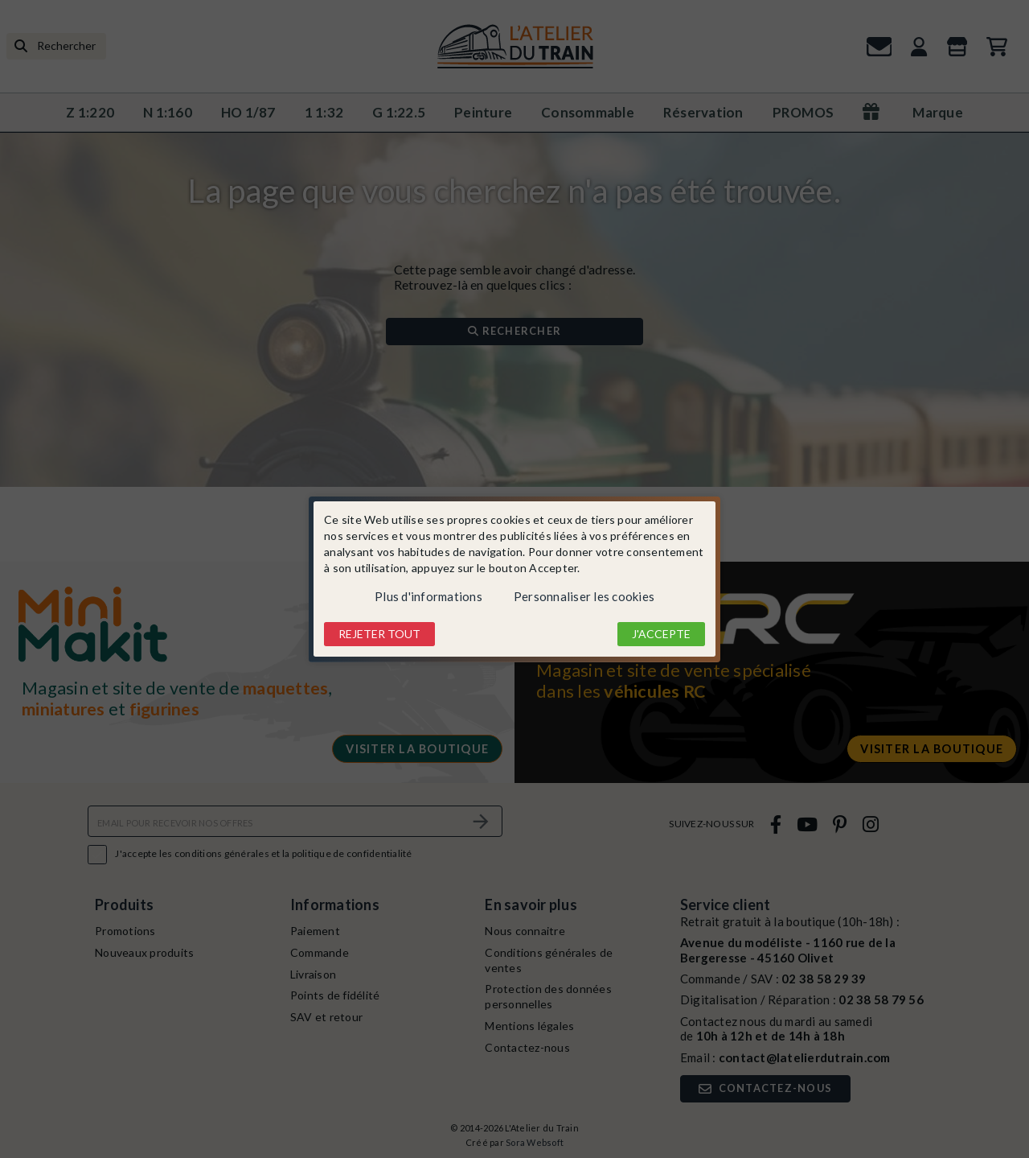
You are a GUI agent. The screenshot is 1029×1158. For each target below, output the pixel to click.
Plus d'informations (428, 596)
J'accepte (661, 634)
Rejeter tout (379, 634)
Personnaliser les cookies (584, 596)
